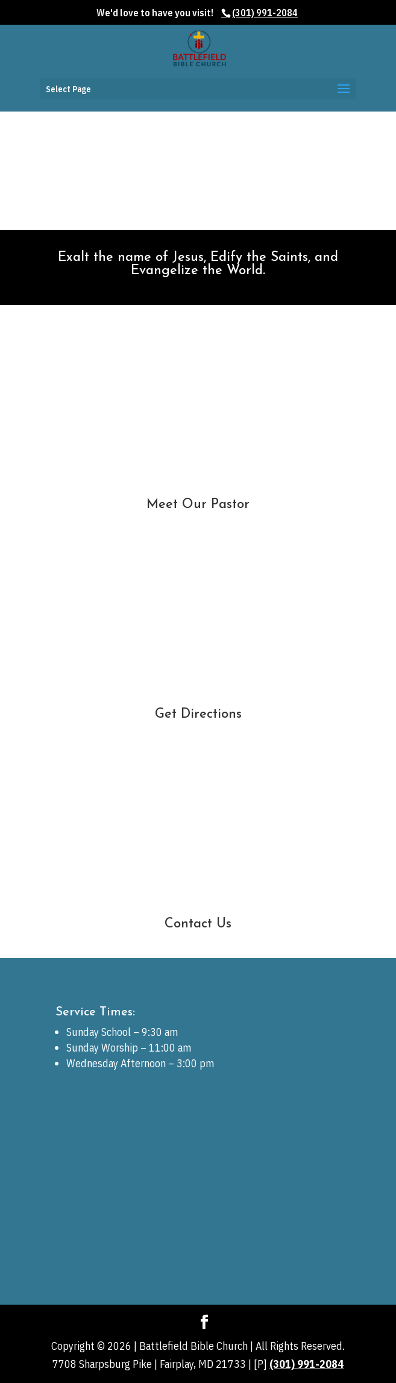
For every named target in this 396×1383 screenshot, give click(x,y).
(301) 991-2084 (306, 1364)
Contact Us (198, 924)
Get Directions (198, 714)
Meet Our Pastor (198, 505)
